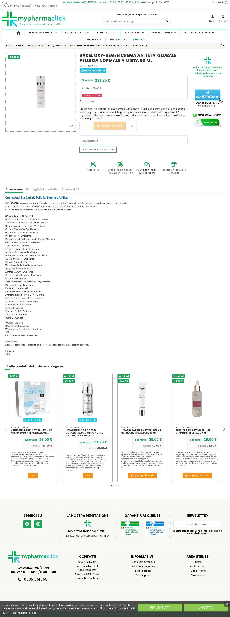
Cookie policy (143, 575)
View (32, 475)
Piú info (6, 612)
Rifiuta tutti (160, 607)
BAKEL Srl (92, 66)
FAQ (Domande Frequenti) (17, 5)
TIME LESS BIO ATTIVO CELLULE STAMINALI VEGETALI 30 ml (193, 431)
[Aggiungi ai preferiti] (131, 126)
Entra (198, 562)
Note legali (41, 5)
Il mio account (198, 566)
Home (53, 5)
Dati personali (198, 570)
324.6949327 (155, 2)
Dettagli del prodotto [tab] (42, 189)
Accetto (206, 607)
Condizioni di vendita (143, 562)
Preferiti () (220, 2)
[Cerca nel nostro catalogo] (167, 21)
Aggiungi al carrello (142, 475)
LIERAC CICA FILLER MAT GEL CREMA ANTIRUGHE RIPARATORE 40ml (141, 431)
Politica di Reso (143, 570)
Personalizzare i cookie (23, 612)
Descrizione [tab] (14, 189)
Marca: (83, 66)
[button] (111, 485)
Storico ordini (198, 575)
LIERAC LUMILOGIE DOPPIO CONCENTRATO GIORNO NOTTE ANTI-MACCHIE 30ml (84, 432)
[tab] (70, 190)
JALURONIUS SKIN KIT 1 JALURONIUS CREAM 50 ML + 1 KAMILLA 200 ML (31, 431)
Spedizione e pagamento (143, 566)
